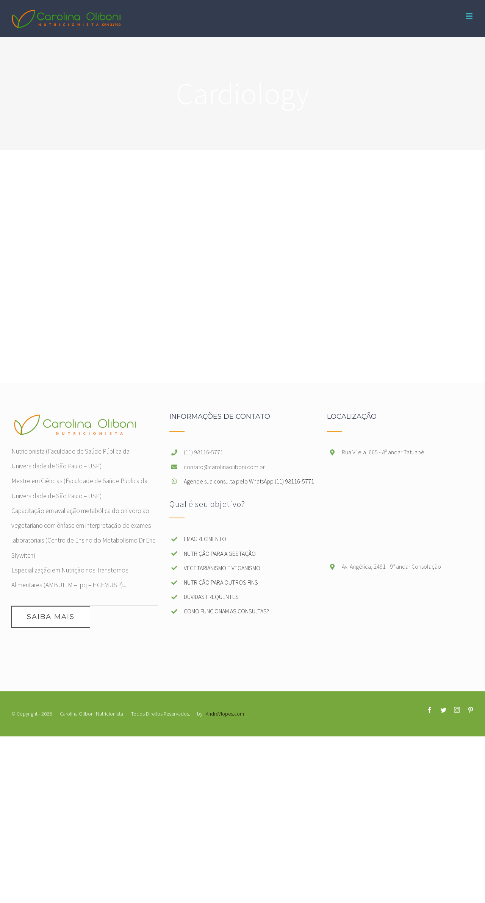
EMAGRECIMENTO (205, 539)
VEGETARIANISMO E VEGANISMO (222, 568)
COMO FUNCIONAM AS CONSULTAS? (226, 611)
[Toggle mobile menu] (470, 16)
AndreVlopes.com (225, 713)
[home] (74, 420)
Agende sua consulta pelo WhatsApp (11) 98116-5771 (249, 481)
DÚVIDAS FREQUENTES (211, 596)
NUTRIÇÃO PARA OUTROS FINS (221, 582)
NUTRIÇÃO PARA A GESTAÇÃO (220, 553)
